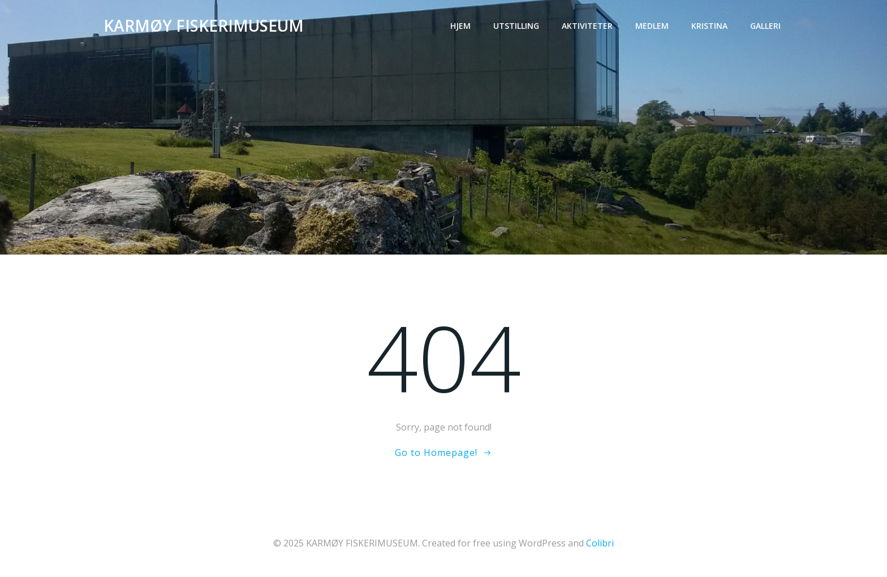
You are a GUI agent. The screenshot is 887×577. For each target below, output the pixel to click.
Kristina (709, 25)
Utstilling (516, 25)
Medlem (652, 25)
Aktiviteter (587, 25)
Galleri (765, 25)
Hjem (460, 25)
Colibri (600, 543)
